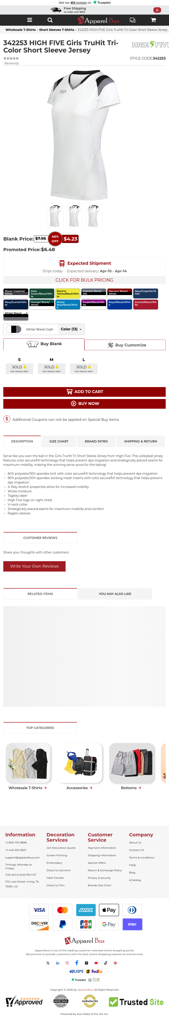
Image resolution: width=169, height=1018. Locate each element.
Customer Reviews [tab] (40, 538)
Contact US (136, 850)
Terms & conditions (141, 857)
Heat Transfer (55, 877)
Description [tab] (22, 441)
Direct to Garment (59, 870)
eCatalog (135, 880)
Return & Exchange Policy (105, 870)
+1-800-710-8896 (16, 842)
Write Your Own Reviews (34, 566)
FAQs (132, 865)
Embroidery (54, 862)
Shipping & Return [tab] (140, 441)
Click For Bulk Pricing (84, 280)
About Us (135, 842)
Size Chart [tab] (59, 441)
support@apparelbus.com (22, 857)
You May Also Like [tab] (115, 594)
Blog (132, 872)
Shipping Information (102, 855)
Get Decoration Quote (61, 847)
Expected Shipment (84, 264)
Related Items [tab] (40, 594)
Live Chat (132, 21)
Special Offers (97, 862)
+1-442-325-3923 (15, 850)
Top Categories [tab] (40, 728)
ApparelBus (85, 989)
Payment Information (102, 847)
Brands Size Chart (99, 885)
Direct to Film (56, 885)
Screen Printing (57, 855)
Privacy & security (99, 877)
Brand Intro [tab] (96, 441)
